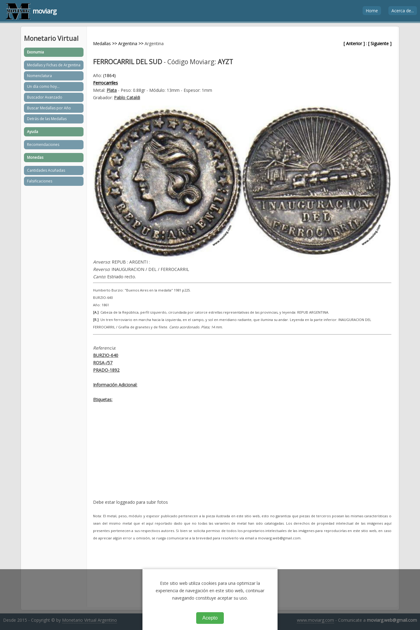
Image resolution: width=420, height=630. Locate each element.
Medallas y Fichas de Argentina (53, 65)
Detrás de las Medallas (47, 118)
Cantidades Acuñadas (46, 170)
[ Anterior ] (354, 43)
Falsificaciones (39, 181)
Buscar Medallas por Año (49, 108)
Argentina (127, 43)
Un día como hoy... (43, 86)
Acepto (210, 617)
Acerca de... (402, 11)
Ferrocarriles (105, 83)
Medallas (102, 43)
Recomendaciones (43, 144)
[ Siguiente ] (379, 43)
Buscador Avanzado (44, 97)
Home (372, 11)
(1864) (109, 75)
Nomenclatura (39, 75)
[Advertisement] (242, 456)
